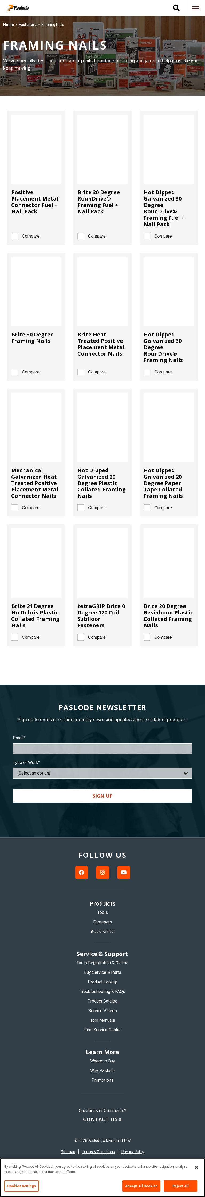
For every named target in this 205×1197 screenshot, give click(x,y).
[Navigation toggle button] (195, 8)
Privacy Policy (132, 1152)
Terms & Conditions (98, 1152)
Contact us (100, 1119)
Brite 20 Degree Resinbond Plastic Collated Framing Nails (168, 615)
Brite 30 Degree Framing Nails (32, 337)
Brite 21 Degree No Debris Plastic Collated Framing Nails (35, 615)
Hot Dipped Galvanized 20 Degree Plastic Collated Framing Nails (101, 483)
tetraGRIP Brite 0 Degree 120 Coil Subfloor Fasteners (101, 615)
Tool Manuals (102, 1020)
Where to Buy (102, 1061)
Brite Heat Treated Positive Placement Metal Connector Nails (101, 344)
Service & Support (102, 954)
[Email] (102, 748)
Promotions (102, 1080)
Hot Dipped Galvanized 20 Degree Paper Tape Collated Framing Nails (163, 483)
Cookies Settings (21, 1186)
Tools (102, 912)
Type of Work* (26, 762)
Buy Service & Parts (102, 972)
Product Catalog (102, 1001)
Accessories (103, 931)
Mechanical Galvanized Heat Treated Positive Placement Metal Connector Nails (34, 483)
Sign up (103, 796)
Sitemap (68, 1152)
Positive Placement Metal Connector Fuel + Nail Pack (34, 202)
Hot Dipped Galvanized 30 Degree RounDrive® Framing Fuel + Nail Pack (164, 208)
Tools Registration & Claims (102, 962)
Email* (19, 738)
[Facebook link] (81, 872)
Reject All (180, 1186)
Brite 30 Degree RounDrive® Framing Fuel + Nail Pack (98, 202)
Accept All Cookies (141, 1186)
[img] (22, 8)
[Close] (196, 1167)
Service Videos (102, 1010)
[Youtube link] (123, 872)
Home (8, 24)
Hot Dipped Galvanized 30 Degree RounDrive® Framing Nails (163, 347)
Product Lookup (102, 981)
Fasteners (28, 24)
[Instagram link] (102, 872)
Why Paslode (102, 1070)
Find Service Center (102, 1029)
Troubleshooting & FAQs (102, 991)
